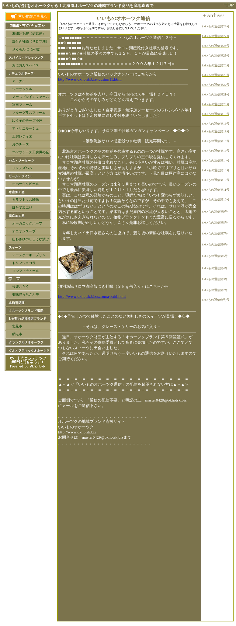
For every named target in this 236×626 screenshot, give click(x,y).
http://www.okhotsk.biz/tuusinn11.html (90, 79)
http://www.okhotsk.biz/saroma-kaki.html (92, 296)
